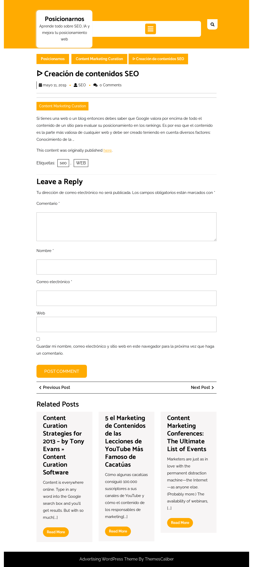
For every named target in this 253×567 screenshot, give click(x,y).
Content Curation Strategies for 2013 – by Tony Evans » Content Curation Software (63, 445)
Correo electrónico (54, 281)
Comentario (48, 203)
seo (63, 162)
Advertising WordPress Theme (109, 559)
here (107, 150)
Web (40, 313)
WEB (81, 162)
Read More (58, 533)
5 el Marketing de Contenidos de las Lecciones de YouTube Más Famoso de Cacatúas (125, 441)
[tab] (150, 29)
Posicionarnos (64, 19)
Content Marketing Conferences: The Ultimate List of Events (186, 434)
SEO (82, 85)
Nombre (45, 250)
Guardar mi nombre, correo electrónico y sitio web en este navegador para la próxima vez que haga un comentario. (125, 350)
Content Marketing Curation (99, 59)
